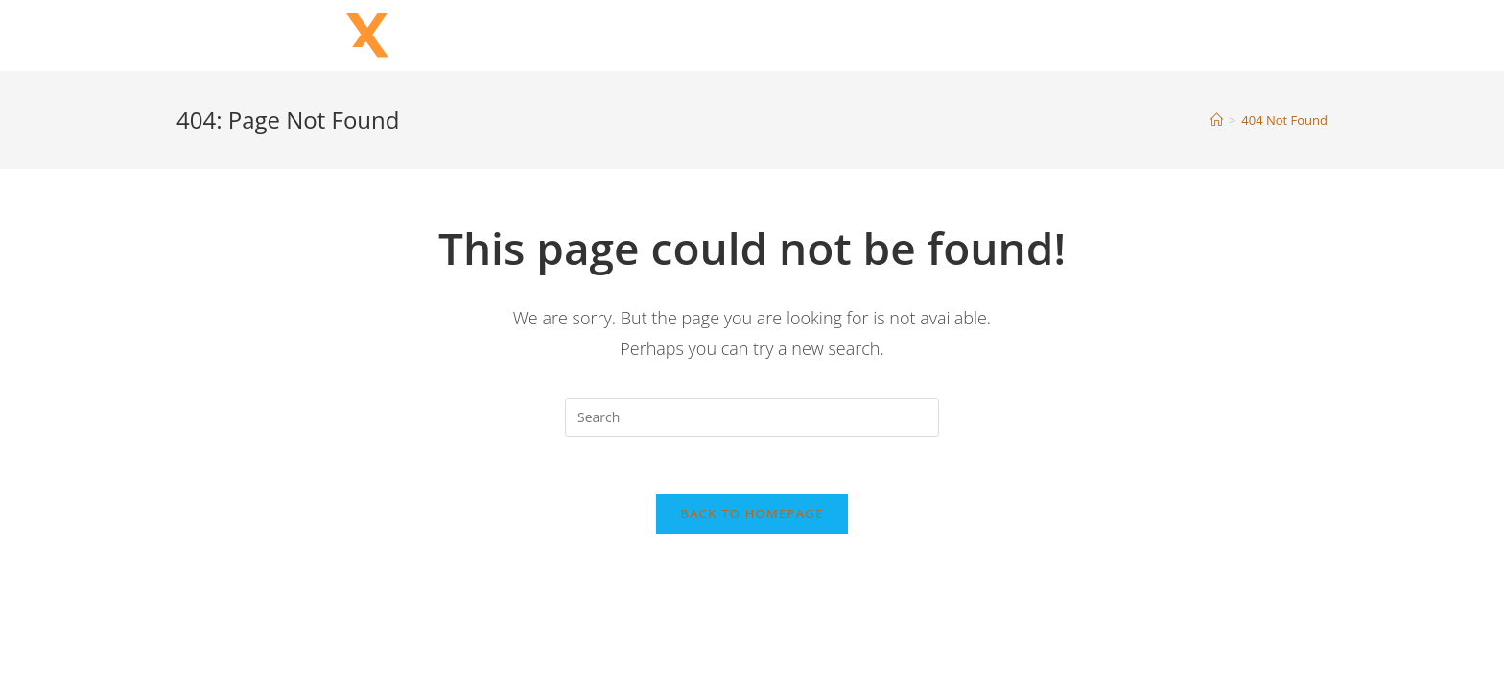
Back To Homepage (752, 513)
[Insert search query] (752, 417)
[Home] (1216, 120)
